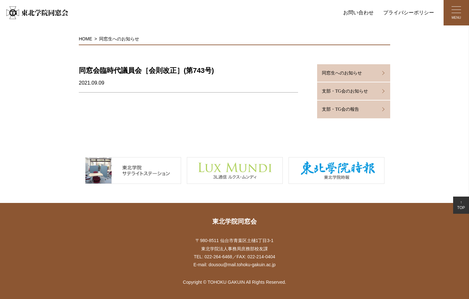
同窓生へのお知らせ (119, 38)
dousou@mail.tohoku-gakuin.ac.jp (241, 264)
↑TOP (461, 205)
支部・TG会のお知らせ (345, 91)
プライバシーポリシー (408, 12)
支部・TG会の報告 (340, 109)
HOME (85, 38)
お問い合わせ (358, 12)
